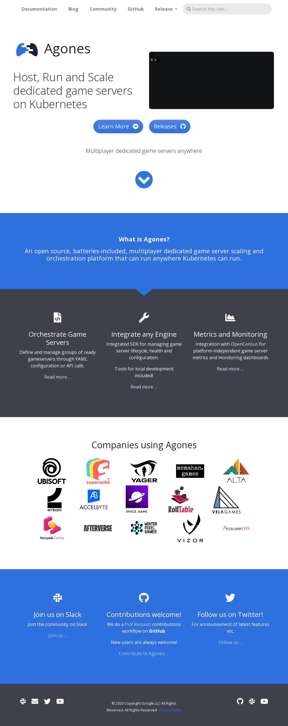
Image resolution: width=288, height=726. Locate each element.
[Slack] (23, 701)
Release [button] (164, 9)
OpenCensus (244, 344)
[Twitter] (47, 701)
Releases (170, 126)
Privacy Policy (170, 710)
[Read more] (144, 180)
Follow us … (230, 642)
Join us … (57, 635)
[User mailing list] (35, 701)
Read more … (57, 377)
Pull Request (138, 624)
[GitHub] (240, 701)
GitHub (136, 9)
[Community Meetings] (60, 701)
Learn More (118, 126)
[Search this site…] (227, 9)
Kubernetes (199, 258)
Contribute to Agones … (144, 653)
